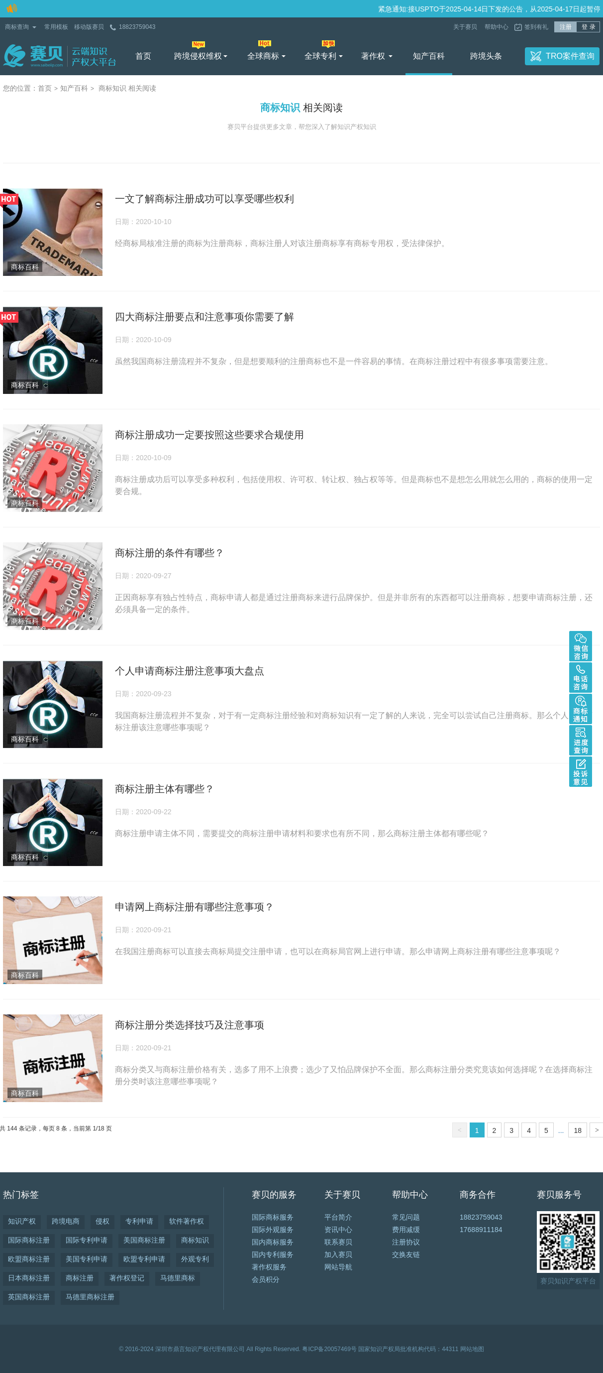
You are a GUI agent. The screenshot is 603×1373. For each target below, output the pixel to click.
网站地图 (472, 1349)
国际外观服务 (273, 1230)
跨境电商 (66, 1221)
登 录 (588, 26)
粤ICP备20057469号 (329, 1349)
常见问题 (406, 1217)
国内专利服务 (273, 1254)
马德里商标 (177, 1278)
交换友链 (406, 1254)
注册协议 (406, 1242)
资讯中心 (338, 1230)
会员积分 (266, 1279)
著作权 (373, 56)
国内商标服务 (273, 1242)
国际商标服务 (273, 1217)
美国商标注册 (144, 1240)
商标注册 (80, 1278)
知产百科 (429, 56)
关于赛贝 (466, 26)
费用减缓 (406, 1230)
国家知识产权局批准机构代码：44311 (408, 1349)
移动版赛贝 (89, 26)
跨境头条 (486, 56)
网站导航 (338, 1267)
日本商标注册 (29, 1278)
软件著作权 (186, 1221)
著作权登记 (126, 1278)
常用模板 (56, 26)
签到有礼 (536, 26)
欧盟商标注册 (29, 1259)
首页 (143, 56)
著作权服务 (269, 1267)
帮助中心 (496, 26)
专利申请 (139, 1221)
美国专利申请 (86, 1259)
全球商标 (263, 56)
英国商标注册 (29, 1297)
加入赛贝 (338, 1254)
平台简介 (338, 1217)
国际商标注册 (29, 1240)
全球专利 (320, 56)
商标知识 (195, 1240)
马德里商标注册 (90, 1297)
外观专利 (195, 1259)
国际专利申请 (86, 1240)
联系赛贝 (338, 1242)
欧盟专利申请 (144, 1259)
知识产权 (22, 1221)
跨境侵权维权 (198, 56)
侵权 (102, 1221)
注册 (566, 26)
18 (578, 1130)
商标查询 (17, 26)
